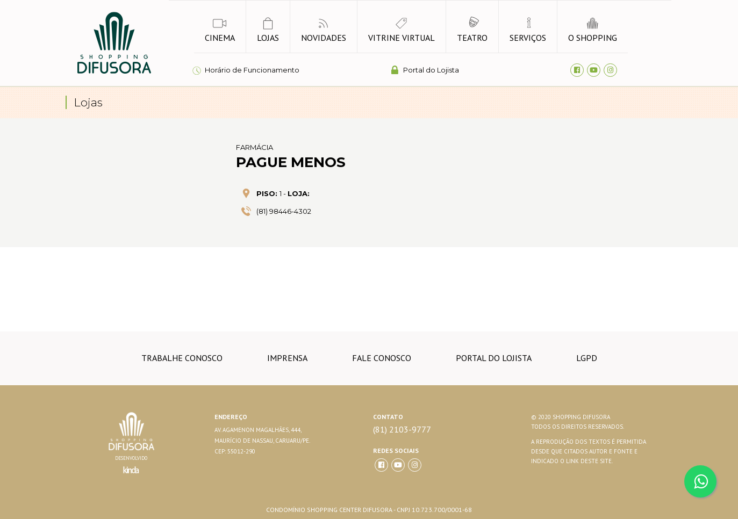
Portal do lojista (494, 357)
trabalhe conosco (182, 357)
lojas (268, 30)
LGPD (586, 357)
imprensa (287, 357)
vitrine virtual (401, 30)
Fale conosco (381, 357)
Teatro (472, 30)
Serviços (528, 30)
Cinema (220, 30)
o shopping (592, 30)
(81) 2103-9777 (402, 429)
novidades (323, 30)
